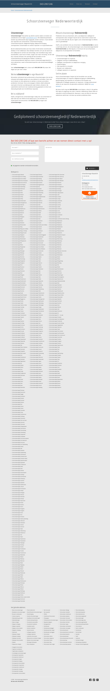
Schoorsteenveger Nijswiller (55, 299)
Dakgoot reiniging (16, 624)
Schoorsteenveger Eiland (17, 367)
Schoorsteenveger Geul (35, 218)
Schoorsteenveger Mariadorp (55, 240)
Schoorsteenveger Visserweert (18, 540)
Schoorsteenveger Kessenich (36, 383)
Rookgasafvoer (47, 624)
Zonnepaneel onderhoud (17, 657)
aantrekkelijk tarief (31, 38)
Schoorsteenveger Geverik (36, 226)
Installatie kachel (30, 626)
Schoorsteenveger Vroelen (18, 550)
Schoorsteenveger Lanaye (54, 198)
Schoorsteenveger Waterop (18, 558)
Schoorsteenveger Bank (17, 214)
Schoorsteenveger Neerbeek (55, 285)
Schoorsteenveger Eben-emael (19, 353)
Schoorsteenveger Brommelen (19, 283)
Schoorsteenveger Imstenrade (36, 359)
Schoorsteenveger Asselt (17, 206)
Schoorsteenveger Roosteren (18, 396)
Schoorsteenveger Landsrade (55, 200)
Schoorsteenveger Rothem (18, 402)
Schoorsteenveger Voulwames (19, 548)
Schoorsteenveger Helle (35, 291)
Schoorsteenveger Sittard (17, 446)
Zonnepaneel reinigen (17, 659)
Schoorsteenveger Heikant (36, 283)
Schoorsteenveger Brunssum (18, 287)
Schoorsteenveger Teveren (18, 504)
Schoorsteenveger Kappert (36, 369)
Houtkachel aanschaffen (32, 622)
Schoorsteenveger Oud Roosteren (56, 333)
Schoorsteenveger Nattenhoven (56, 279)
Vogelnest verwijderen (17, 649)
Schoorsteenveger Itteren (35, 363)
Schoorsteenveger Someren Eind (19, 456)
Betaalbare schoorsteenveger (18, 612)
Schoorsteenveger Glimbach (36, 230)
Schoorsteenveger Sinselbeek (18, 436)
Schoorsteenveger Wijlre (17, 577)
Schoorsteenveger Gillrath (36, 228)
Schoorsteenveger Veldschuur (18, 532)
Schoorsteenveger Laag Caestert (56, 192)
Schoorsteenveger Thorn (17, 506)
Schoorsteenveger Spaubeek (18, 462)
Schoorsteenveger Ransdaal (55, 375)
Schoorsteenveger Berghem (18, 234)
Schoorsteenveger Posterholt (55, 363)
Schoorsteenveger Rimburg (18, 390)
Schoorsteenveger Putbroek (55, 365)
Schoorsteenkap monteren (66, 642)
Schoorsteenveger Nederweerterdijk (23, 10)
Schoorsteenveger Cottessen (18, 313)
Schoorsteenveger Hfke (35, 355)
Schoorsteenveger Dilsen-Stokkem (19, 347)
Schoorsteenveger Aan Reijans (19, 184)
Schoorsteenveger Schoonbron (19, 428)
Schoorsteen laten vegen (49, 644)
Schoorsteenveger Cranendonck (19, 315)
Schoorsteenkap (63, 640)
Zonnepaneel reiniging (17, 661)
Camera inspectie (16, 616)
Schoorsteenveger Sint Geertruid (19, 440)
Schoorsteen (46, 634)
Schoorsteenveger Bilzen (17, 244)
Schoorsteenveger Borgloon (18, 263)
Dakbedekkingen (16, 620)
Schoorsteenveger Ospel (54, 329)
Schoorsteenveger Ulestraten (18, 522)
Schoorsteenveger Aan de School (19, 182)
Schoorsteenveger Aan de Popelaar (20, 180)
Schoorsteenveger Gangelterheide (37, 196)
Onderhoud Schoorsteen (49, 616)
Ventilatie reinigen (80, 640)
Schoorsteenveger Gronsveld (36, 242)
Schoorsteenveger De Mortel (18, 335)
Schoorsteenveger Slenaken (18, 450)
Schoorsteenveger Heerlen (36, 275)
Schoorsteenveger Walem (17, 556)
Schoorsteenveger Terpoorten (18, 500)
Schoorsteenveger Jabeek (35, 367)
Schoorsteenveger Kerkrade (36, 379)
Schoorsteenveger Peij (54, 351)
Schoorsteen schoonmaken (66, 620)
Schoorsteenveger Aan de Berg (19, 176)
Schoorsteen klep (47, 642)
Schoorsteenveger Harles (35, 265)
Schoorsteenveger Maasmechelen (56, 230)
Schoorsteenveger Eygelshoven (37, 184)
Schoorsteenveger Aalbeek (18, 174)
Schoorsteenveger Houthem (36, 339)
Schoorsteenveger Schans (17, 406)
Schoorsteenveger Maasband (55, 224)
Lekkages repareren (31, 634)
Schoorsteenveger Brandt (17, 269)
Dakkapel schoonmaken (17, 640)
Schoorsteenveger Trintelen (18, 516)
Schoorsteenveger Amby (17, 198)
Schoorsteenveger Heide (35, 279)
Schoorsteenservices (80, 614)
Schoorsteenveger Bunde (17, 301)
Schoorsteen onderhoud (65, 614)
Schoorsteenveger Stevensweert (19, 472)
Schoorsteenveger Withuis (18, 587)
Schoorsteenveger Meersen (55, 246)
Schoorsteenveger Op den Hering (56, 323)
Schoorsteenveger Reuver (54, 383)
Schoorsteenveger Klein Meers (55, 178)
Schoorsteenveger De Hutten (18, 329)
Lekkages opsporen (31, 632)
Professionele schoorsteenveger (51, 620)
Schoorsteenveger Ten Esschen (19, 488)
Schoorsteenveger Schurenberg (19, 430)
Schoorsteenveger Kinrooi (36, 385)
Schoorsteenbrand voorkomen (67, 632)
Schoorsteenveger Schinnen (18, 422)
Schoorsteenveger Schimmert (18, 418)
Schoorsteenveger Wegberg (18, 565)
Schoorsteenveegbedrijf (81, 616)
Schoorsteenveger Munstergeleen (56, 277)
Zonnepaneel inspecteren (17, 655)
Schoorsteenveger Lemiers (55, 202)
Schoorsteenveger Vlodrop (18, 544)
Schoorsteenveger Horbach (36, 333)
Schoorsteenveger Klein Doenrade (56, 174)
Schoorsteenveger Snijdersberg (19, 452)
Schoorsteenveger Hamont (36, 263)
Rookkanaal (46, 626)
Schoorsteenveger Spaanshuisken (19, 460)
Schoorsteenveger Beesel (17, 220)
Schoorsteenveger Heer (35, 273)
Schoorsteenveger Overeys (55, 339)
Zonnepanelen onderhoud (18, 667)
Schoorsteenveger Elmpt (17, 379)
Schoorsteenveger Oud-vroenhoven (57, 335)
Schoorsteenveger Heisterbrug (37, 289)
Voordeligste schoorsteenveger (19, 653)
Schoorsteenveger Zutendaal (18, 601)
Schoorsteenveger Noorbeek (55, 301)
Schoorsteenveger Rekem (54, 381)
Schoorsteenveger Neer (54, 283)
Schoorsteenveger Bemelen (18, 222)
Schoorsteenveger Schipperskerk (19, 426)
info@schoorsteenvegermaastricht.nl (90, 180)
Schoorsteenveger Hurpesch (36, 351)
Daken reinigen (15, 622)
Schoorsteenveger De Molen (18, 333)
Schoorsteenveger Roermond (18, 392)
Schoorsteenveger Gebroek (36, 202)
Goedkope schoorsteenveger (33, 618)
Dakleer (14, 642)
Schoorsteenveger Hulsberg (36, 343)
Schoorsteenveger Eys (35, 186)
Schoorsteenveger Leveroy (55, 204)
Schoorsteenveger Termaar (18, 498)
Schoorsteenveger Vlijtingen (18, 542)
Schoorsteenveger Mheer (54, 259)
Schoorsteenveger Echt (17, 355)
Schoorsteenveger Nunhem (55, 303)
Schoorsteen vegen (64, 624)
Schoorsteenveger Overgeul (55, 341)
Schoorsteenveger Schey (17, 412)
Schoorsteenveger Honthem (36, 329)
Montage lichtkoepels (32, 642)
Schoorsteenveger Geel (35, 204)
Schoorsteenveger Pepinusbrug (56, 353)
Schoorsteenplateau (80, 610)
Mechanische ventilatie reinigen (34, 638)
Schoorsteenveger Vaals (17, 528)
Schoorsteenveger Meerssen (55, 248)
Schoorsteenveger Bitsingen (18, 251)
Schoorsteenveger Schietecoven (19, 414)
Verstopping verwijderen (81, 642)
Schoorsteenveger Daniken (18, 321)
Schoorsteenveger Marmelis (55, 242)
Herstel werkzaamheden (32, 620)
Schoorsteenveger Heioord (36, 287)
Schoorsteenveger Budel (17, 293)
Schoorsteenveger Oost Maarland (56, 319)
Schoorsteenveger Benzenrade (19, 224)
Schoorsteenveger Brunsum (18, 289)
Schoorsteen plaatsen (65, 616)
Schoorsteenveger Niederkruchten (56, 293)
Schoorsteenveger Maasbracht (55, 226)
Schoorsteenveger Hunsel (36, 349)
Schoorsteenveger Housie (36, 337)
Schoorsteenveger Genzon (36, 216)
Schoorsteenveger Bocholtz (18, 257)
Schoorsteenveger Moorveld (55, 273)
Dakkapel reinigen (16, 634)
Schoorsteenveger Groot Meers (37, 246)
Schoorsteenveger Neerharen (55, 287)
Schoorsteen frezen (48, 640)
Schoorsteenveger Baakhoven (18, 208)
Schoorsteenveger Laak (54, 194)
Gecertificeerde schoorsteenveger (34, 612)
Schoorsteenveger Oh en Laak (56, 315)
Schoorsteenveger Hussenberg (37, 353)
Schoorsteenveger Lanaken (55, 196)
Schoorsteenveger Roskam (18, 398)
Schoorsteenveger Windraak (18, 583)
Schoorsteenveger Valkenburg (18, 530)
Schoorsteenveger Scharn (17, 408)
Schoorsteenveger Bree (17, 273)
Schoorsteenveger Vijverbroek (18, 538)
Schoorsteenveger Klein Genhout (56, 176)
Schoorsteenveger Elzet (17, 383)
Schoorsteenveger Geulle (35, 222)
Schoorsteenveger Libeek (54, 206)
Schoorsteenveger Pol (54, 361)
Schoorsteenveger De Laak (18, 331)
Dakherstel (14, 632)
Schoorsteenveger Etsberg (36, 178)
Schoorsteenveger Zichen (17, 595)
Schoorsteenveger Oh (54, 313)
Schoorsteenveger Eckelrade (18, 359)
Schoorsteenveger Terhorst (18, 494)
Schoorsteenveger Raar (54, 371)
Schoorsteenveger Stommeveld (19, 476)
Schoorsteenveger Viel (17, 534)
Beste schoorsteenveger (17, 610)
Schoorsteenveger (80, 618)
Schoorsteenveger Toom (17, 512)
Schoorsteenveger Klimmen (55, 182)
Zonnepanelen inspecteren (18, 665)
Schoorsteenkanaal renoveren (66, 638)
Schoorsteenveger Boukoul (18, 267)
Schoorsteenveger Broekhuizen (19, 281)
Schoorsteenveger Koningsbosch (56, 186)
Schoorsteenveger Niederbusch (56, 291)
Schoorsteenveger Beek (17, 218)
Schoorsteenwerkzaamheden (82, 624)
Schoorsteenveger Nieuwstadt (55, 297)
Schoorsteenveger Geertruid (36, 206)
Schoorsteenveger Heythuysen (37, 301)
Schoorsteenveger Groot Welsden (37, 248)
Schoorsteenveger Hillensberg (36, 303)
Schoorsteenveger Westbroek (18, 573)
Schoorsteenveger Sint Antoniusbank (20, 438)
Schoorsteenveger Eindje (17, 371)
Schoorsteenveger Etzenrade (36, 180)
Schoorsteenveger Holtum (36, 321)
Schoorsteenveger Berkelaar (18, 236)
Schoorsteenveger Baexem (18, 210)
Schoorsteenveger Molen (54, 267)
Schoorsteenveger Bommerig (18, 259)
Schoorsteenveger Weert (17, 562)
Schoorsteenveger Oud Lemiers (56, 331)
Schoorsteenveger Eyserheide (36, 190)
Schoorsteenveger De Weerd (18, 337)
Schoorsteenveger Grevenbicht (37, 240)
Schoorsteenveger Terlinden (18, 496)
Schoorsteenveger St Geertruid (19, 464)
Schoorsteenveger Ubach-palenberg (20, 518)
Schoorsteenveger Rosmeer (18, 400)
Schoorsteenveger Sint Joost (18, 442)
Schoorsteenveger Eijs (17, 363)
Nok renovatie (47, 610)
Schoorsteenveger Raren (54, 377)
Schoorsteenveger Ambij (17, 196)
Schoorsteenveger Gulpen (36, 253)
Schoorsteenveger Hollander (36, 315)
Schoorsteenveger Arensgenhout (19, 202)
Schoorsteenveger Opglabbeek (56, 325)
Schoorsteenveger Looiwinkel (55, 214)
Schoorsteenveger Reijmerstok (56, 379)
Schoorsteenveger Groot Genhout (37, 244)
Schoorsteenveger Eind (17, 369)
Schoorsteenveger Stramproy (18, 478)
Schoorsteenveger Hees (35, 277)
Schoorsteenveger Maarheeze (55, 220)
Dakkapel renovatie (16, 638)
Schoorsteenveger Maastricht (21, 4)
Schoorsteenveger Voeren (18, 546)
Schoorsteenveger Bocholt (18, 254)
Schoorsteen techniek (65, 622)
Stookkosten (78, 630)
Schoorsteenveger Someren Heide (19, 458)
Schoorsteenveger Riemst (54, 385)
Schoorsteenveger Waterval (18, 561)
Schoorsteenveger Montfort (55, 271)
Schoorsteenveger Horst (35, 335)
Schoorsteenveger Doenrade (18, 349)
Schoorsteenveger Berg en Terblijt (19, 230)
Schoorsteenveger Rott (17, 404)
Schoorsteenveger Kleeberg (36, 387)
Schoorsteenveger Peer (54, 349)
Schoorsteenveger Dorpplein (18, 351)
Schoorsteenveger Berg (17, 226)
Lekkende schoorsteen (32, 636)
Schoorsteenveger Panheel (55, 343)
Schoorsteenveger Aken (17, 190)
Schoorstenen (79, 626)
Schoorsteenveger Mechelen (55, 244)
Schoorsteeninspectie (64, 634)
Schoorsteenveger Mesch (54, 257)
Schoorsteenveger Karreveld (36, 371)
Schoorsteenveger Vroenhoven (19, 552)
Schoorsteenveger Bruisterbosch (19, 285)
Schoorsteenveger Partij (54, 347)
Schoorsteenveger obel (54, 309)
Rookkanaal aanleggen (49, 628)
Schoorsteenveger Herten (35, 297)
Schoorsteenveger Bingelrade (18, 246)
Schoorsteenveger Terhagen (18, 492)
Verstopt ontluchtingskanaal (82, 644)
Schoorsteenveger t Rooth (18, 486)
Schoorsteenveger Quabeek (55, 369)
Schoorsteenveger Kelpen (36, 377)
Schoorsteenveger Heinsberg (36, 285)
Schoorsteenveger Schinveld (18, 424)
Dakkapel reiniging (16, 636)
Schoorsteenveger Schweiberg (18, 432)
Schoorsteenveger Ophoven (55, 327)
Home (12, 10)
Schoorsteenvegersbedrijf (81, 622)
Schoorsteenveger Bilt (17, 242)
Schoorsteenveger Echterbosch (19, 357)
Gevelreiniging (30, 614)
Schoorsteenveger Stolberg (18, 474)
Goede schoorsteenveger (32, 616)
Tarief (77, 636)
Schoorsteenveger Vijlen (17, 536)
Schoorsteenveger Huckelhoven (37, 341)
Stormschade (78, 632)
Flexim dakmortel (31, 610)
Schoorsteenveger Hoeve (35, 313)
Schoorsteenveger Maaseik (55, 228)
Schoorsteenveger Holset (35, 317)
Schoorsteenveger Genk (35, 214)
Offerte (45, 614)
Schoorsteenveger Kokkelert (55, 184)
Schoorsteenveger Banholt (18, 212)
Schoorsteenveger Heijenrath (36, 281)
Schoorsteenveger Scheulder (18, 410)
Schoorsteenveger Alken (17, 192)
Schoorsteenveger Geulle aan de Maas (38, 224)
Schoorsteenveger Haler (35, 261)
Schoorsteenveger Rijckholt (55, 387)
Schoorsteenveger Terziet (17, 502)
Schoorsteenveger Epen (17, 385)
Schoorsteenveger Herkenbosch (37, 293)
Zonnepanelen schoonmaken (18, 673)
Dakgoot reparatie (16, 626)
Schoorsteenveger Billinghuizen (19, 240)
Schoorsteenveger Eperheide (18, 387)
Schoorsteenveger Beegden (18, 216)
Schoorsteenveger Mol (54, 265)
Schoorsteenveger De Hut (17, 327)
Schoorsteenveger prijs (81, 620)
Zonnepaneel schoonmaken (18, 663)
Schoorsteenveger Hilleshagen (37, 305)
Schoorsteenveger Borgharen (18, 261)
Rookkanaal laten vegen (49, 630)
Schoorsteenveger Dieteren (18, 343)
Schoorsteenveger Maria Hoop (56, 238)
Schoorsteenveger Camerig (18, 307)
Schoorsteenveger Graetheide (36, 236)
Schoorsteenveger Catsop (17, 311)
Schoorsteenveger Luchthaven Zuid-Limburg (59, 218)
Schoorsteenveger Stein (17, 468)
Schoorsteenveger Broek (17, 277)
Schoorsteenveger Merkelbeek (55, 254)
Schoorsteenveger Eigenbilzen (18, 361)
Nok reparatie (47, 612)
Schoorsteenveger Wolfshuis (18, 593)
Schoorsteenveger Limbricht (55, 208)
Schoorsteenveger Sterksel (18, 470)
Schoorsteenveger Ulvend (18, 524)
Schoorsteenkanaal (64, 636)
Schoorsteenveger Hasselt (36, 267)
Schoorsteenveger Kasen (35, 373)
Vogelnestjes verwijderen (17, 651)
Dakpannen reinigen (16, 644)
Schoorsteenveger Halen (35, 259)
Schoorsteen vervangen (65, 628)
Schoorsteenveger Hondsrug (36, 327)
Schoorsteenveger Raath (54, 373)
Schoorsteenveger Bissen (17, 248)
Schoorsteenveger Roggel (17, 394)
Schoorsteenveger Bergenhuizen (19, 232)
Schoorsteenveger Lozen (54, 216)
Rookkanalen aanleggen (49, 632)
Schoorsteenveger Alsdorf (18, 194)
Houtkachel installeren (32, 624)
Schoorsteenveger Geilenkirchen (37, 208)
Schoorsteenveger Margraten (55, 236)
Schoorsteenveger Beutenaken (19, 238)
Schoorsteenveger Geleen (36, 210)
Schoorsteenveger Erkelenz (36, 174)
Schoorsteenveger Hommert (36, 325)
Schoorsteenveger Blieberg (18, 253)
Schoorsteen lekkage (64, 610)
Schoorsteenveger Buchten (18, 291)
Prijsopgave (46, 618)
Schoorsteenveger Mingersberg (56, 261)
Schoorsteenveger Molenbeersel (56, 269)
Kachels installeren (31, 628)
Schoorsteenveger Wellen (17, 567)
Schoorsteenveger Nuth (54, 305)
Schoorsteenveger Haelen (36, 257)
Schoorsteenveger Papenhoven (56, 345)
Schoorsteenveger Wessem (18, 571)
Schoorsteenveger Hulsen (36, 345)
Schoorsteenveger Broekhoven (19, 279)
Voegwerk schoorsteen (17, 647)
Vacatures (78, 638)
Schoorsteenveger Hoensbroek (37, 311)
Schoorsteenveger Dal (17, 319)
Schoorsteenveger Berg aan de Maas (20, 228)
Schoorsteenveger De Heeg (18, 323)
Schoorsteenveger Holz (35, 323)
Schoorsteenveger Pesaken (55, 355)
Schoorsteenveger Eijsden (18, 365)
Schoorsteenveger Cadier (17, 303)
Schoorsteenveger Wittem (18, 589)
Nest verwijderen (31, 644)
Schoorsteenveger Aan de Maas (19, 178)
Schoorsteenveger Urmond (18, 526)
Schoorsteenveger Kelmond (36, 375)
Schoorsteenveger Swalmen (18, 482)
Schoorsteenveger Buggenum (18, 299)
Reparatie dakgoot (48, 622)
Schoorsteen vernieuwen (65, 626)
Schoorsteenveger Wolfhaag (18, 591)
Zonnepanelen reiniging (17, 671)
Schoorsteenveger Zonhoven (18, 599)
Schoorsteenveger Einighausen (19, 373)
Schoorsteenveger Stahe (17, 466)
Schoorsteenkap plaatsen (65, 644)
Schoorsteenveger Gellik (35, 212)
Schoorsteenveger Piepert (54, 357)
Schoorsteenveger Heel (35, 271)
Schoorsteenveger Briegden (18, 275)
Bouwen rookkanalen (17, 614)
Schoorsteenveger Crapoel (18, 317)
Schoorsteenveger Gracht (35, 232)
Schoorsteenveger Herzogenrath (37, 299)
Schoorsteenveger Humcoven (36, 347)
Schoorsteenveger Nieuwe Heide (56, 295)
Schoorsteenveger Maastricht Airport (57, 234)
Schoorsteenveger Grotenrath (36, 251)
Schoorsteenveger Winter (17, 585)
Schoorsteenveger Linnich (55, 212)
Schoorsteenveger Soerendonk (19, 454)
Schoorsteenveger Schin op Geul (19, 420)
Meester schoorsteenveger (33, 640)
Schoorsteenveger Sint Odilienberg (20, 444)
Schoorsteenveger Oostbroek (55, 321)
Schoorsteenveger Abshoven (18, 188)
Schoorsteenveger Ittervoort (36, 365)
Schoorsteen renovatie (65, 618)
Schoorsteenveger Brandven (18, 271)
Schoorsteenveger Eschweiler (36, 176)
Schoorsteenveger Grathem (36, 238)
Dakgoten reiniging (16, 630)
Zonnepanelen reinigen (17, 669)
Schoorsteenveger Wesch (17, 568)
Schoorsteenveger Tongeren (18, 508)
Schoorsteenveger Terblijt (17, 490)
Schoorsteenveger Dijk (17, 345)
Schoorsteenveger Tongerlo (18, 510)
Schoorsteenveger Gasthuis (36, 200)
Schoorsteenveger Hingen (36, 307)
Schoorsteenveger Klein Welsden (56, 180)
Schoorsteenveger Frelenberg (36, 192)
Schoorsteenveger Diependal (18, 341)
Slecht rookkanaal (80, 628)
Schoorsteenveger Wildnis (18, 579)
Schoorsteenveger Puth (54, 367)
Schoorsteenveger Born (17, 265)
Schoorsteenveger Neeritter (55, 289)
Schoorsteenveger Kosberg (55, 188)
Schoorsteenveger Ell (16, 377)
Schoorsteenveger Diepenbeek (19, 339)
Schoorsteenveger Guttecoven (37, 254)
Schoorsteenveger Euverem (36, 182)
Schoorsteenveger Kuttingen (55, 190)
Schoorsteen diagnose (49, 638)
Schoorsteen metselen (65, 612)
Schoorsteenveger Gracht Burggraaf (38, 234)
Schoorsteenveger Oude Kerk (55, 337)
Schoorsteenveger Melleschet (55, 253)
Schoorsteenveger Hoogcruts (36, 331)
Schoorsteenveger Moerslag (55, 263)
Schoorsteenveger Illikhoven (36, 357)
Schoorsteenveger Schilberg (18, 416)
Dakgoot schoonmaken (17, 628)
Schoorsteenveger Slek (17, 448)
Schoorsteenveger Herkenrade (37, 295)
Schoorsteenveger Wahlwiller (18, 554)
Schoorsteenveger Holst (35, 319)
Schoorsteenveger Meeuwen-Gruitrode (57, 251)
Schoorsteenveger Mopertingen (56, 275)
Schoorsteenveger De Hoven (18, 325)
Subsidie (77, 634)
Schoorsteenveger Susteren (18, 480)
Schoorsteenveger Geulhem (36, 220)
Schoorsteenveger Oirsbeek (55, 317)
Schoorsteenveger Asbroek (18, 204)
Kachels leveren (30, 630)
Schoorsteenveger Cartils (17, 309)
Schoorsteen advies (48, 636)
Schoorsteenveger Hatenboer (36, 269)
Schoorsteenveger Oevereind (55, 311)
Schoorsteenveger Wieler (17, 575)
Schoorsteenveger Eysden (36, 188)
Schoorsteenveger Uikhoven (18, 520)
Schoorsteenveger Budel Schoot (19, 297)
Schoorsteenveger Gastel (35, 198)
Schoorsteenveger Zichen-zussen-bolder (21, 597)
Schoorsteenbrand (64, 630)
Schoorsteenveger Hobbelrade (37, 309)
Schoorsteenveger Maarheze (55, 222)
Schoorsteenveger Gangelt (36, 194)
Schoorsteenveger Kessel (35, 381)
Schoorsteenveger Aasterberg (18, 186)
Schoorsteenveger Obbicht (55, 307)
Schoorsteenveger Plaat (54, 359)
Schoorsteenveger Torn (17, 514)
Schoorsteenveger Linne (54, 210)
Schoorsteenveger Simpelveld (18, 434)
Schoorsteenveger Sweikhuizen (19, 484)
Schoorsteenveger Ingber (35, 361)
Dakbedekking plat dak (17, 618)
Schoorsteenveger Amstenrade (19, 200)
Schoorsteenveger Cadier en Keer (19, 305)
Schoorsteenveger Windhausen (19, 581)
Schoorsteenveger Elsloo (17, 381)
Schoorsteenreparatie (80, 612)
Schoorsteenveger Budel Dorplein (19, 295)
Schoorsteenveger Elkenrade (18, 375)
